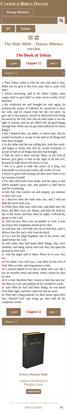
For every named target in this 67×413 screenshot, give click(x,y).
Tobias (26, 29)
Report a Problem (33, 407)
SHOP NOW (33, 391)
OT (8, 29)
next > (54, 63)
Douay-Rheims (17, 12)
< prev (13, 63)
